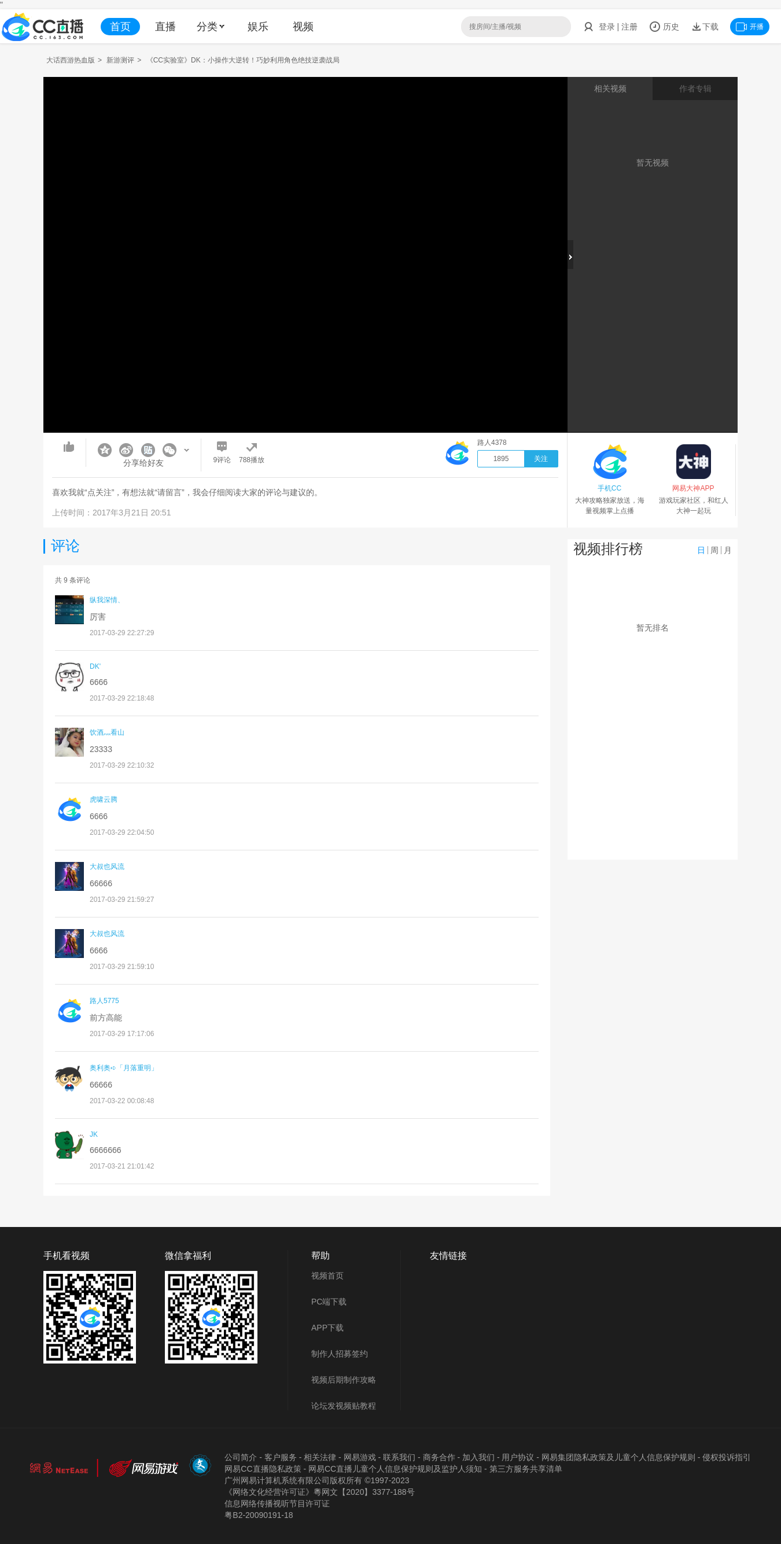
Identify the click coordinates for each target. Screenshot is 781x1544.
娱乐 (258, 26)
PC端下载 (329, 1302)
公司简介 (240, 1457)
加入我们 (478, 1457)
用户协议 (518, 1457)
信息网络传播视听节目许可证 (277, 1503)
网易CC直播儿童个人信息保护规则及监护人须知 (395, 1468)
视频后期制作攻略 (343, 1380)
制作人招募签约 (339, 1354)
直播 (165, 26)
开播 (750, 26)
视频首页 (327, 1276)
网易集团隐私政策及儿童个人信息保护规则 (618, 1457)
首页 (120, 26)
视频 (303, 26)
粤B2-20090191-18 (258, 1515)
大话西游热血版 (70, 60)
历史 (664, 26)
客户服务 (280, 1457)
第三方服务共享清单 (525, 1468)
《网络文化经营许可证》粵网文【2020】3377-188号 (319, 1492)
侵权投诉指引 (726, 1457)
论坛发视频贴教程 (343, 1406)
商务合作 (439, 1457)
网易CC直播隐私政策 (262, 1468)
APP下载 (327, 1328)
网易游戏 (360, 1457)
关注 (541, 459)
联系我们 (399, 1457)
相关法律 (320, 1457)
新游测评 (120, 60)
